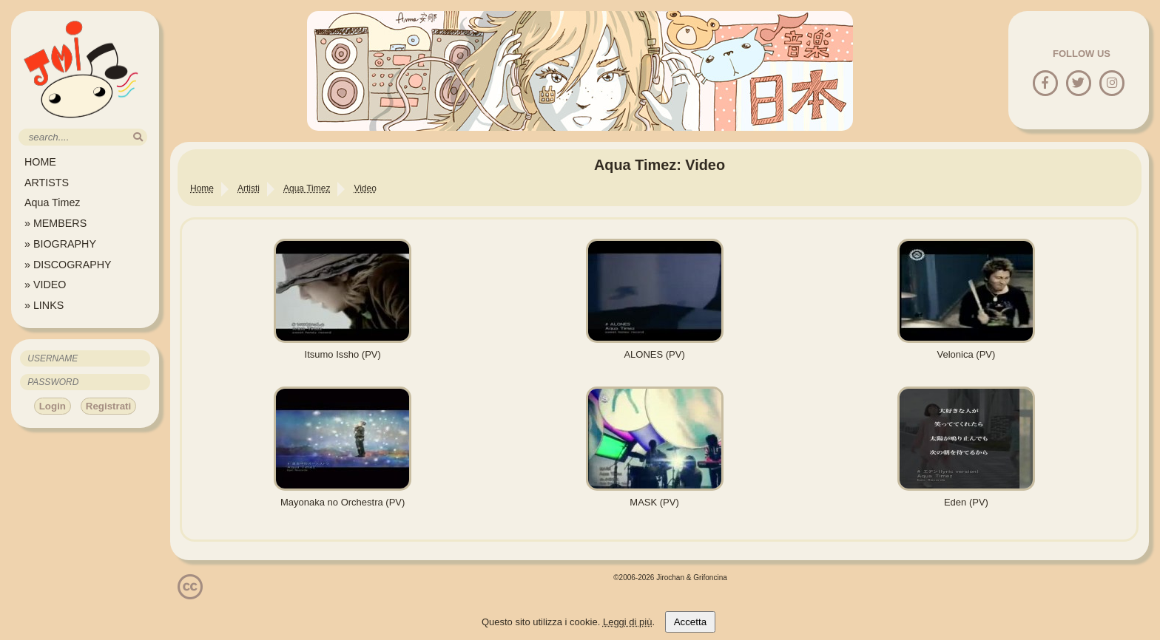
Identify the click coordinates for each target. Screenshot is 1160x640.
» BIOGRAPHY (60, 244)
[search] (138, 137)
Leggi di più (627, 621)
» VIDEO (45, 284)
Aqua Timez (52, 202)
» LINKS (44, 305)
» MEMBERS (55, 223)
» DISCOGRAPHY (68, 264)
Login (52, 406)
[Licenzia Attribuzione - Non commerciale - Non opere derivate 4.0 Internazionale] (190, 594)
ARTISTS (46, 182)
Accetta (690, 621)
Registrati (108, 406)
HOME (40, 162)
